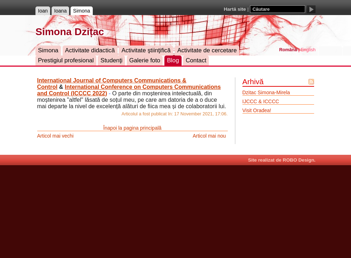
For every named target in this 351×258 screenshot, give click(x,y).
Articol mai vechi (55, 136)
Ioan (43, 11)
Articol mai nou (209, 136)
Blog (173, 60)
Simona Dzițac (69, 31)
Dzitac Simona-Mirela (266, 92)
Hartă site (235, 9)
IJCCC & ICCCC (260, 101)
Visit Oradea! (256, 110)
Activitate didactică (90, 50)
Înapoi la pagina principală (132, 128)
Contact (196, 60)
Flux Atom (311, 82)
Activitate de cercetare (207, 50)
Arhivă (253, 81)
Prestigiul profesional (66, 60)
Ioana (60, 11)
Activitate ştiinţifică (145, 50)
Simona (81, 11)
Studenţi (111, 60)
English (308, 49)
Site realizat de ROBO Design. (282, 160)
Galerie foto (144, 60)
